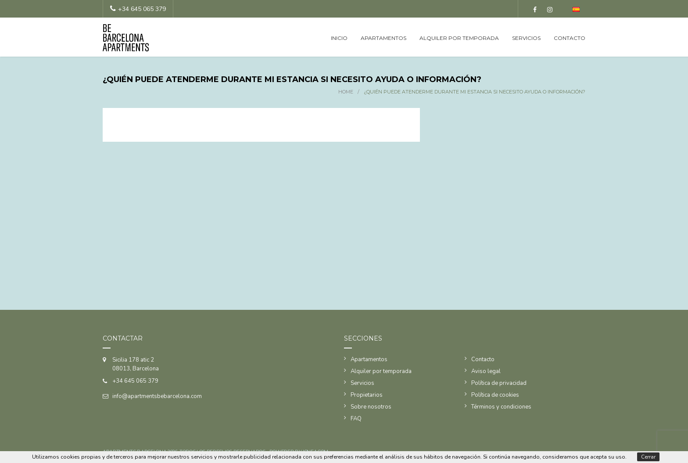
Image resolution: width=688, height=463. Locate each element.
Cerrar (648, 456)
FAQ (356, 419)
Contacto (569, 38)
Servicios (526, 38)
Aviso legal (486, 371)
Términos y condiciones (501, 407)
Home (345, 92)
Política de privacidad (499, 383)
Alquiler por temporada (459, 38)
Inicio (339, 38)
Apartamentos (383, 38)
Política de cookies (495, 395)
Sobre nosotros (371, 407)
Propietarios (367, 395)
